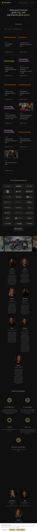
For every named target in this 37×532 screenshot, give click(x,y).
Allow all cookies (20, 529)
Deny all (12, 529)
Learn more (18, 527)
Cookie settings (4, 529)
